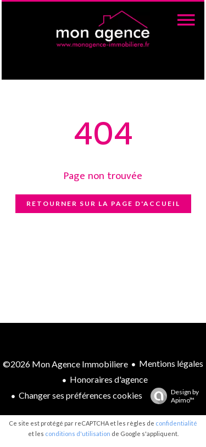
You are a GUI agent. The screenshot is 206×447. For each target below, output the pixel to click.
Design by (172, 396)
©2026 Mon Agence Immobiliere (65, 364)
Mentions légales (171, 363)
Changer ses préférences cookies (80, 395)
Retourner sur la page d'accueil (103, 203)
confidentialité (176, 423)
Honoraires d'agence (109, 379)
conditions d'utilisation (77, 433)
